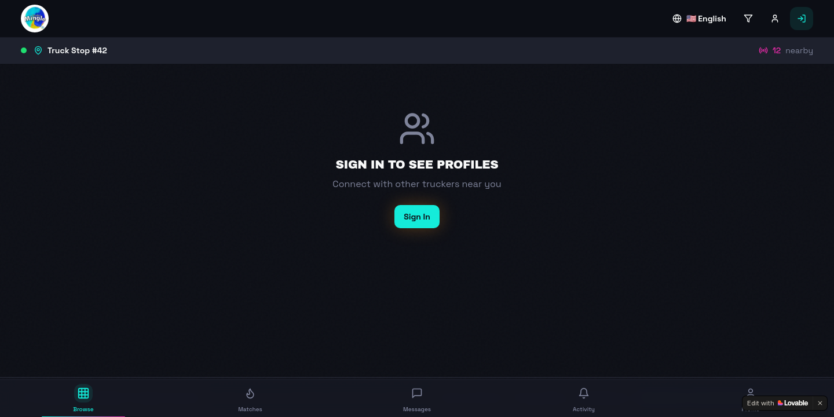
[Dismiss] (820, 403)
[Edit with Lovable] (777, 403)
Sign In (417, 216)
